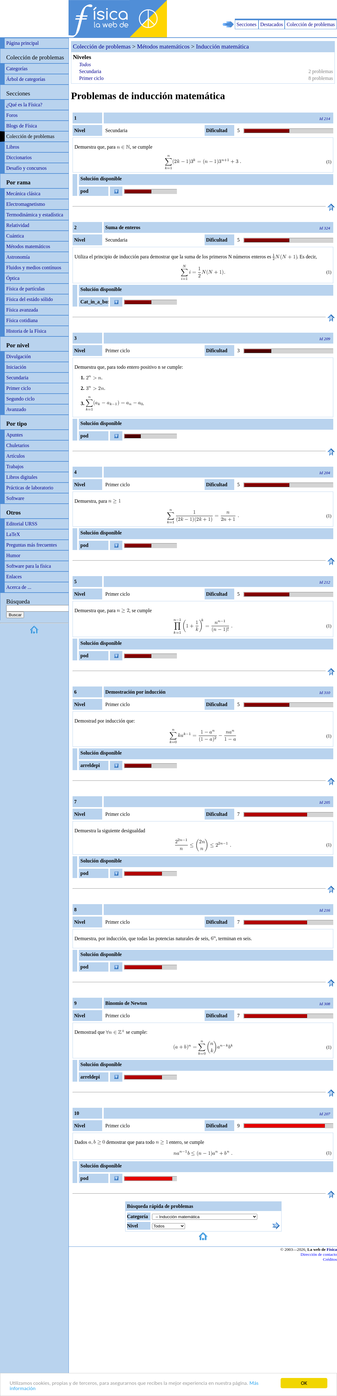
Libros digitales (21, 477)
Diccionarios (19, 157)
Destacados (271, 24)
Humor (13, 555)
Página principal (22, 43)
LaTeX (13, 534)
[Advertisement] (264, 9)
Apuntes (14, 434)
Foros (11, 115)
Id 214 (325, 118)
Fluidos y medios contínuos (33, 267)
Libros (12, 147)
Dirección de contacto (319, 1254)
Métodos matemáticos (28, 246)
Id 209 (325, 338)
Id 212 (325, 582)
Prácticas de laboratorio (29, 487)
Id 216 (325, 910)
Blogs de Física (21, 125)
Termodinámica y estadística (34, 214)
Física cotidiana (22, 320)
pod (84, 191)
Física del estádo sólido (29, 299)
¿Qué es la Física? (24, 104)
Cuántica (15, 235)
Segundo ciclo (20, 398)
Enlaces (14, 576)
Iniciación (16, 367)
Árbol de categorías (25, 79)
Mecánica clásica (23, 193)
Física (332, 1249)
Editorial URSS (21, 523)
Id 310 (325, 692)
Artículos (15, 456)
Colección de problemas (311, 24)
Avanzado (16, 409)
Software (15, 498)
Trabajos (14, 466)
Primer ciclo (18, 388)
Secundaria (17, 377)
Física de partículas (25, 288)
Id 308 (325, 1003)
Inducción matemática (222, 46)
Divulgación (18, 356)
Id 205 (325, 802)
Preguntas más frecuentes (31, 545)
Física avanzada (22, 309)
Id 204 (325, 472)
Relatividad (17, 225)
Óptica (13, 278)
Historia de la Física (26, 331)
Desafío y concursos (26, 168)
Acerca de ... (18, 587)
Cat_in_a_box (94, 301)
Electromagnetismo (25, 204)
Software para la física (28, 566)
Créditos (330, 1259)
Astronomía (18, 257)
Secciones (247, 24)
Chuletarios (17, 445)
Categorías (16, 68)
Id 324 (325, 228)
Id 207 (325, 1114)
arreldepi (90, 765)
